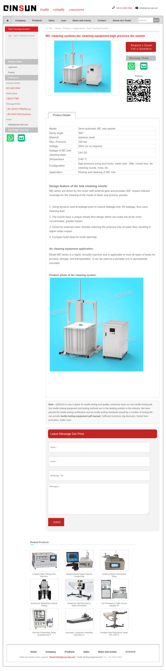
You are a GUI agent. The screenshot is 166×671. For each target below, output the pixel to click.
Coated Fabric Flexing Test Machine (44, 575)
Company (20, 20)
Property (11, 72)
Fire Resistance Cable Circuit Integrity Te (114, 604)
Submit (56, 522)
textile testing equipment (64, 408)
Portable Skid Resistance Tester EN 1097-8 (114, 634)
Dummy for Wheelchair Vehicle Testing (44, 604)
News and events (82, 20)
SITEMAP (130, 652)
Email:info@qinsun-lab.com (62, 657)
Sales (51, 20)
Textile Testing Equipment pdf (89, 657)
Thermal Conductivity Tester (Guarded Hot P (44, 634)
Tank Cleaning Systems (97, 28)
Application (12, 67)
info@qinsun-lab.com (148, 8)
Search (156, 20)
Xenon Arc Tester (122, 20)
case (63, 20)
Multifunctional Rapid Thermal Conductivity (79, 575)
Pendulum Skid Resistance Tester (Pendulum (79, 604)
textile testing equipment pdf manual (80, 416)
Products (37, 20)
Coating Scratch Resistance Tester (114, 575)
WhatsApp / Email (138, 58)
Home (58, 28)
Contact (102, 20)
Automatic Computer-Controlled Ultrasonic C (79, 634)
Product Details (62, 115)
